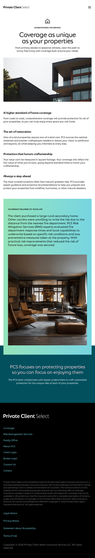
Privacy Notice (11, 520)
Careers (7, 470)
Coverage (8, 428)
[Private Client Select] (16, 7)
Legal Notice (10, 513)
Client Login (10, 452)
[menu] (90, 7)
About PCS (9, 446)
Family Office (10, 440)
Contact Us (9, 464)
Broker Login (10, 458)
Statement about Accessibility (19, 528)
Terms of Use (10, 535)
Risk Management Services (17, 434)
